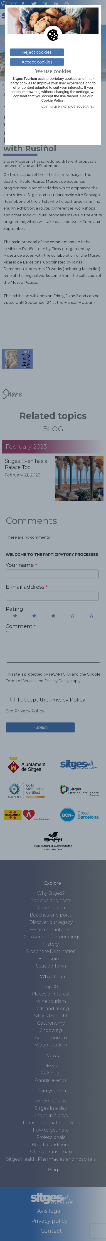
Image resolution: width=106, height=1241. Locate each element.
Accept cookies (37, 62)
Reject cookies (37, 52)
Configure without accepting (67, 106)
